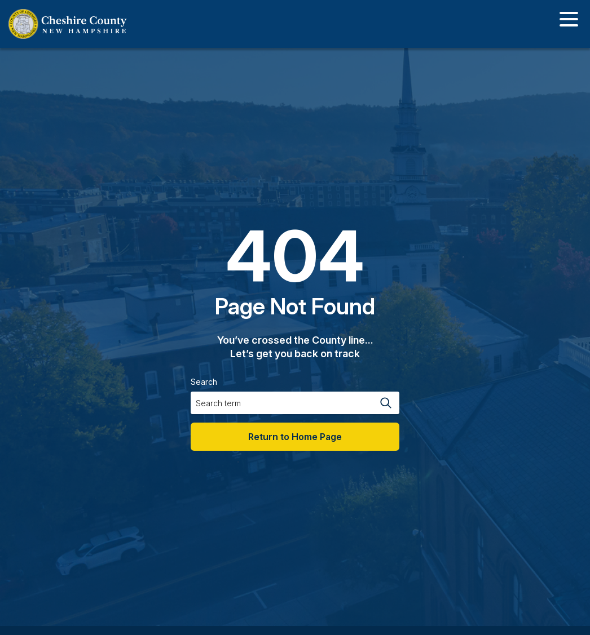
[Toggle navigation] (569, 21)
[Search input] (281, 403)
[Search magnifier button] (385, 403)
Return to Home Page (295, 436)
